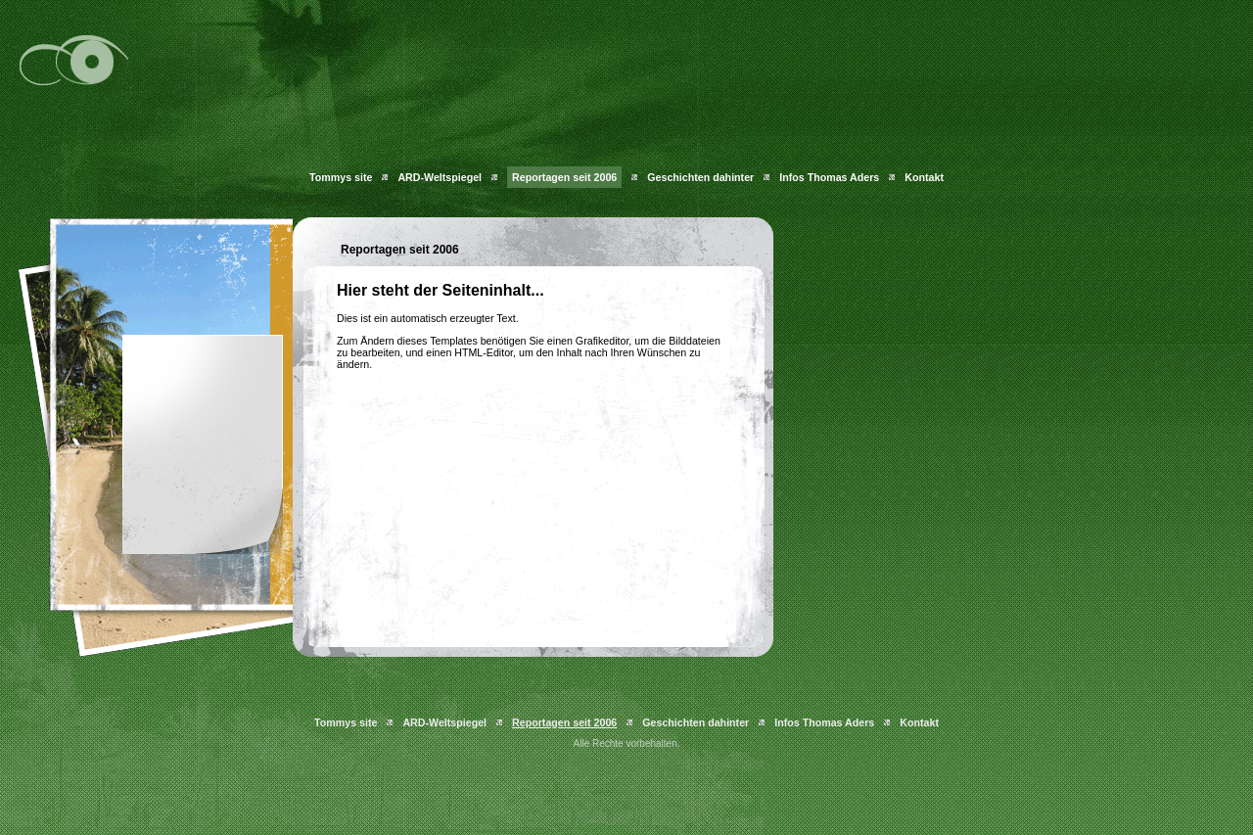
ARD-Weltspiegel (439, 177)
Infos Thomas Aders (829, 177)
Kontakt (924, 177)
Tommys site (340, 177)
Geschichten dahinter (700, 177)
